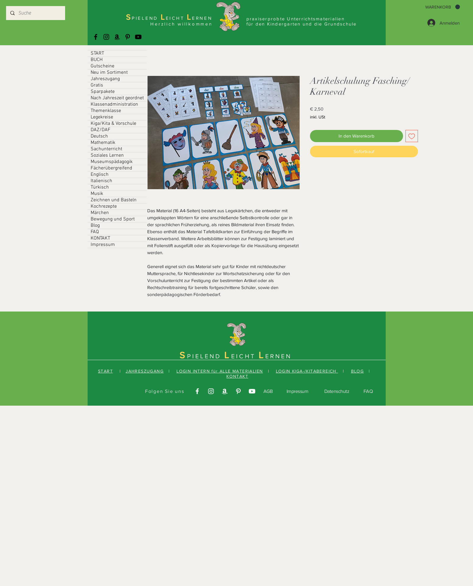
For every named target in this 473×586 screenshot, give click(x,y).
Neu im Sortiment (109, 73)
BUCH (97, 60)
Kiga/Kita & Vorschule (113, 124)
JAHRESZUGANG (145, 371)
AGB (268, 391)
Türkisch (100, 187)
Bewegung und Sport (113, 219)
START (97, 53)
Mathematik (103, 143)
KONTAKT (100, 238)
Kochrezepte (104, 206)
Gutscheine (102, 66)
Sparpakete (103, 92)
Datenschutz (337, 391)
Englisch (100, 175)
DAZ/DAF (100, 130)
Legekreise (102, 117)
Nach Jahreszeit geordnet (117, 98)
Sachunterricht (106, 149)
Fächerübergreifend (111, 168)
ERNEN (278, 356)
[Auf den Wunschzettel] (411, 136)
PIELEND (205, 356)
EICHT (245, 356)
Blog (95, 226)
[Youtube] (138, 37)
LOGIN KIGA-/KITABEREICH (307, 371)
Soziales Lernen (107, 155)
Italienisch (101, 181)
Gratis (97, 85)
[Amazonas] (117, 37)
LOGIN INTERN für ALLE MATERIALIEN (219, 371)
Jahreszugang (105, 79)
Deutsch (99, 136)
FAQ (95, 232)
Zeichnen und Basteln (114, 200)
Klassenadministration (114, 104)
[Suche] (35, 13)
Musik (97, 194)
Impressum (103, 245)
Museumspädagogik (112, 162)
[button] (442, 7)
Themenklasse (106, 111)
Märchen (100, 213)
